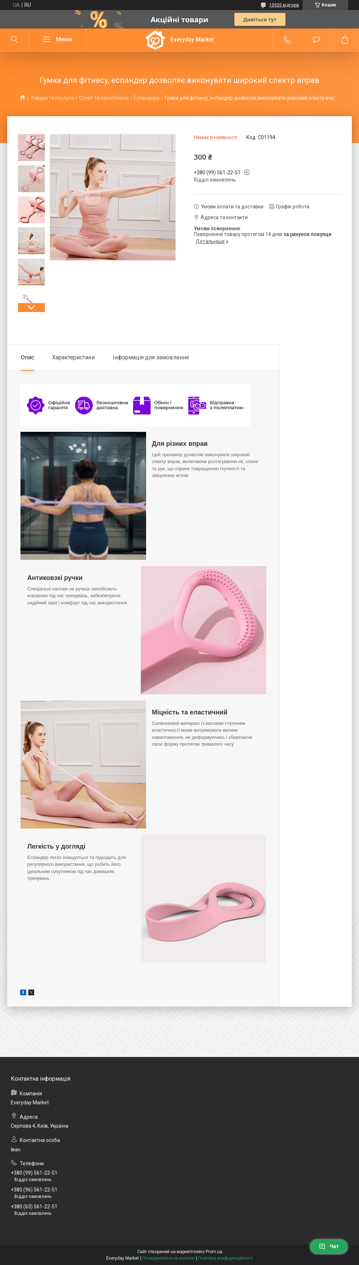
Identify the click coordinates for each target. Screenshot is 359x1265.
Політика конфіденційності (225, 1258)
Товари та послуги (52, 98)
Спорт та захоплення (104, 98)
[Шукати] (14, 39)
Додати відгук (316, 39)
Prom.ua (214, 1251)
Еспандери (146, 98)
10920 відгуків (284, 5)
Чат (329, 1246)
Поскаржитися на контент (168, 1258)
